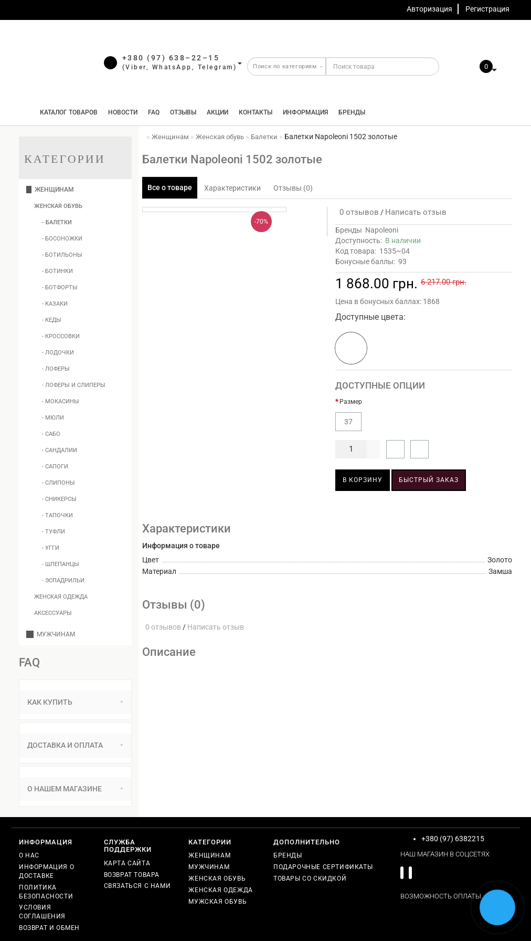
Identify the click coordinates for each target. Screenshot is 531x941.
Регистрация (487, 9)
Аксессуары (53, 613)
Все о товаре (169, 187)
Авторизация (429, 9)
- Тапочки (57, 515)
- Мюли (53, 417)
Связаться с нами (137, 886)
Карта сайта (127, 863)
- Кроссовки (61, 336)
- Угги (50, 548)
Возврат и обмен (49, 928)
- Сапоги (55, 466)
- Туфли (53, 531)
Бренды (351, 112)
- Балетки (57, 222)
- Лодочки (58, 352)
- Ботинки (57, 271)
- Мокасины (60, 401)
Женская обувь (58, 206)
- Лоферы (56, 368)
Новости (122, 112)
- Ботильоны (62, 255)
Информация (305, 112)
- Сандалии (59, 450)
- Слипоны (58, 482)
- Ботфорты (60, 287)
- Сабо (51, 434)
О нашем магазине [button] (75, 789)
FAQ (154, 112)
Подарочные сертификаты (323, 867)
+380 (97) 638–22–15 (171, 58)
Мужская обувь (217, 901)
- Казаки (55, 303)
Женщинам (50, 189)
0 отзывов (357, 212)
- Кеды (51, 320)
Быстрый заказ (429, 480)
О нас (29, 855)
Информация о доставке (46, 871)
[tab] (75, 702)
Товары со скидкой (309, 878)
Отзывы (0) (293, 188)
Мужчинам (50, 634)
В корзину (363, 480)
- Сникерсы (59, 499)
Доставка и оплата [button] (75, 745)
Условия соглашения (42, 912)
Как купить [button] (75, 702)
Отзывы (183, 112)
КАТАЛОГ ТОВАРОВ (66, 112)
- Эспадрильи (63, 580)
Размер (350, 401)
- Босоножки (62, 238)
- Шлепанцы (60, 564)
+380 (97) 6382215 (452, 838)
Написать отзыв (416, 212)
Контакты (255, 112)
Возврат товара (132, 875)
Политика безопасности (46, 892)
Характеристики (232, 188)
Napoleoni (381, 230)
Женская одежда (61, 596)
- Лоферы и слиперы (73, 385)
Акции (217, 112)
